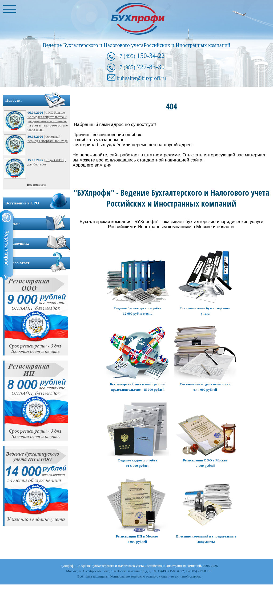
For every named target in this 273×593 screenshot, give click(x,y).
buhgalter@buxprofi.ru (141, 78)
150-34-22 (140, 55)
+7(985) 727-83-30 (199, 571)
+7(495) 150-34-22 (171, 571)
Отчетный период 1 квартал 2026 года (47, 139)
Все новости (36, 185)
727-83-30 (140, 66)
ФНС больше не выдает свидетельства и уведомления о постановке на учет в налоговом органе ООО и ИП (47, 121)
